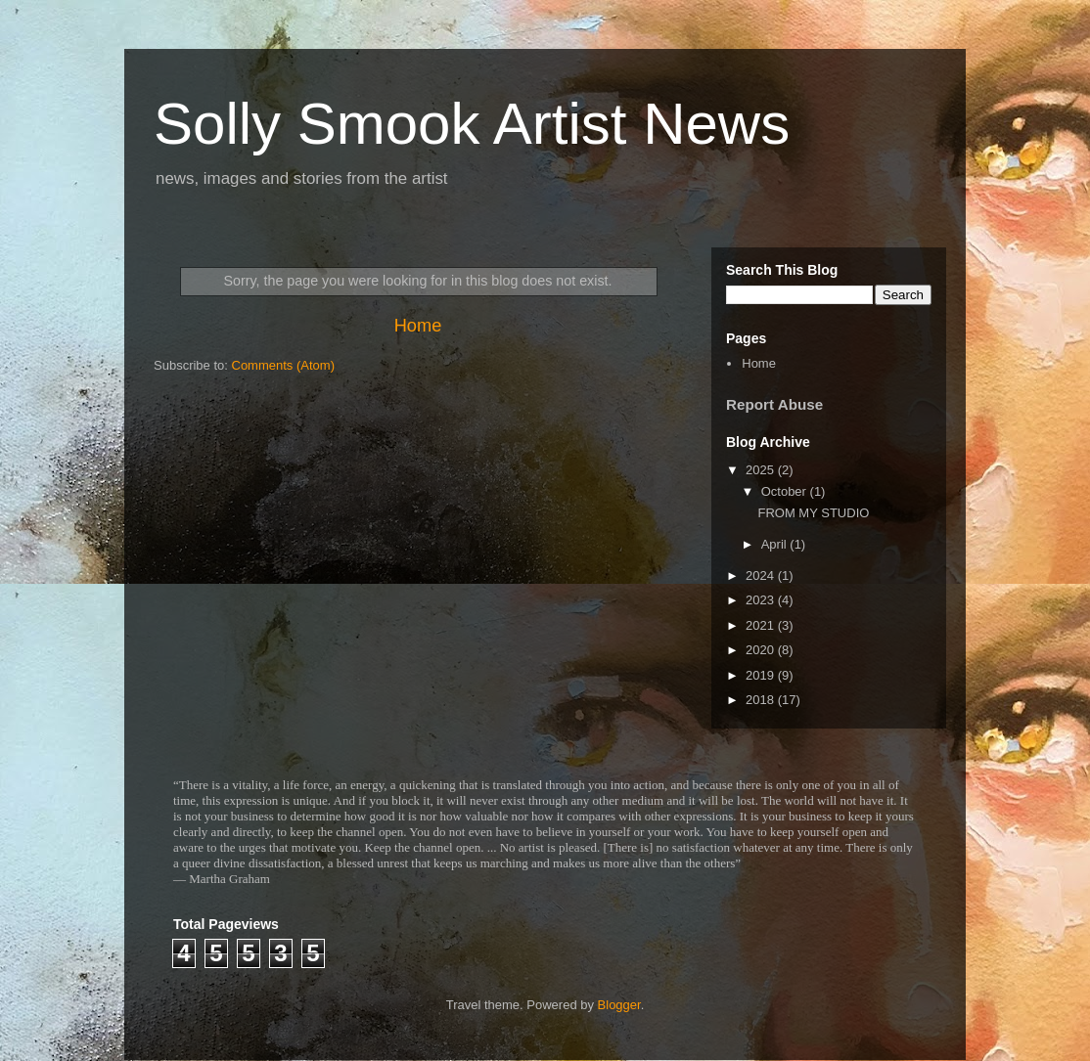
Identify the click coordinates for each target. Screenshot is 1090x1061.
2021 (762, 625)
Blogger (619, 1004)
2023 (762, 600)
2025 (762, 470)
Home (418, 325)
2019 (762, 675)
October (785, 491)
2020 (762, 649)
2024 (762, 575)
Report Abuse (774, 404)
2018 (762, 699)
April (776, 544)
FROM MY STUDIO (813, 513)
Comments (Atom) (283, 365)
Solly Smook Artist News (472, 123)
